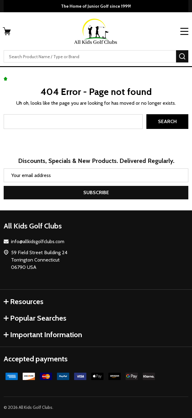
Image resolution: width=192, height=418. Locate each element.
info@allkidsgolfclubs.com (37, 241)
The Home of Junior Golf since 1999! (96, 6)
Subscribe (96, 192)
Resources (23, 301)
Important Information (43, 334)
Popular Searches (35, 318)
